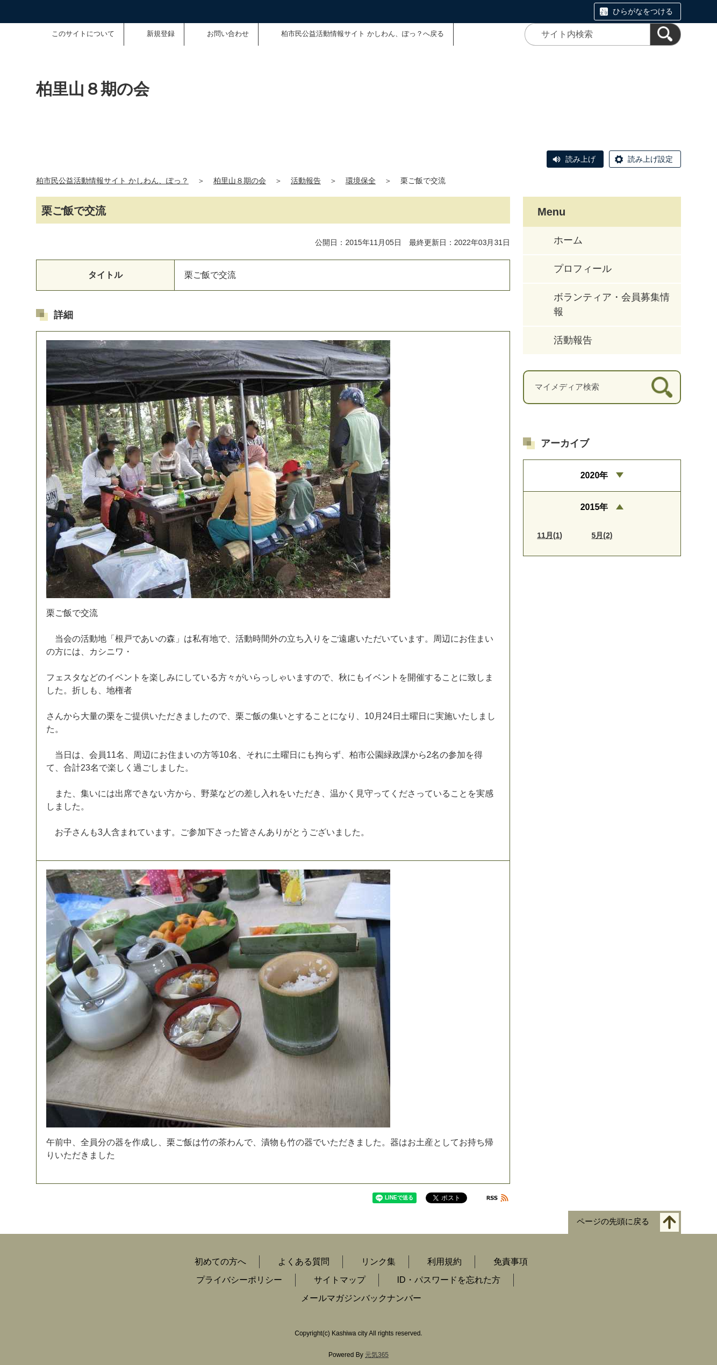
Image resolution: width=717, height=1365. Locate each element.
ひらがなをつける (643, 11)
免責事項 (510, 1261)
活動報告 (306, 180)
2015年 (594, 507)
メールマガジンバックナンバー (361, 1298)
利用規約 (444, 1261)
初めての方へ (220, 1261)
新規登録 (161, 34)
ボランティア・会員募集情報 (612, 304)
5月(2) (602, 535)
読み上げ (580, 159)
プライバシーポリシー (239, 1279)
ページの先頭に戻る (613, 1221)
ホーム (568, 240)
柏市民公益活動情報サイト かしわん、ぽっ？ (112, 180)
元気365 (377, 1355)
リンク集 (378, 1261)
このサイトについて (83, 34)
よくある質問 (303, 1261)
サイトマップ (339, 1279)
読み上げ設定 (650, 159)
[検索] (665, 34)
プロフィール (583, 268)
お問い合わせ (228, 34)
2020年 (594, 475)
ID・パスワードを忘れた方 (448, 1279)
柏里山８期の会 (239, 180)
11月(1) (549, 535)
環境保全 (361, 180)
